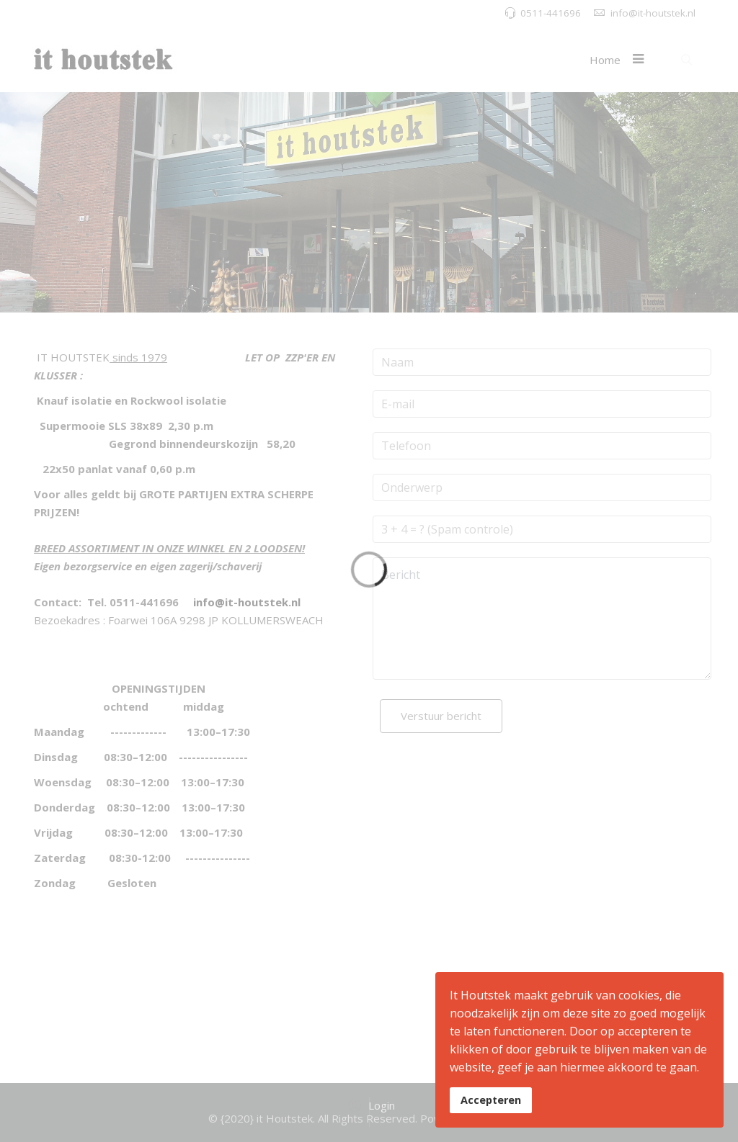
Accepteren (491, 1100)
